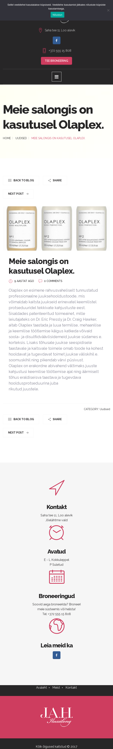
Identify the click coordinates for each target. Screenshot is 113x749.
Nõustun (57, 14)
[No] (108, 10)
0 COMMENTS (53, 281)
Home (7, 138)
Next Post (16, 193)
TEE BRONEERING (56, 60)
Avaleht (41, 687)
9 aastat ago (24, 281)
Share (57, 180)
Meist (56, 687)
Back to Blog (24, 180)
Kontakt (71, 687)
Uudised (21, 138)
